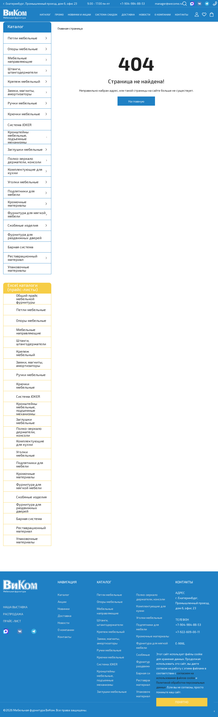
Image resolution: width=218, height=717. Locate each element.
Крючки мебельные (27, 114)
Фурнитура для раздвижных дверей (25, 236)
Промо (59, 14)
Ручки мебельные (27, 103)
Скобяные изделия (27, 225)
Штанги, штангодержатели (27, 70)
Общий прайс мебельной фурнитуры (27, 299)
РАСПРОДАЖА (13, 614)
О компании (163, 14)
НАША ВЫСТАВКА (15, 607)
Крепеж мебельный (27, 81)
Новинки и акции (79, 14)
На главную (136, 101)
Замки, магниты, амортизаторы (27, 92)
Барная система (20, 247)
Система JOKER (20, 125)
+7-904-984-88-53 (132, 3)
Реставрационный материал (27, 257)
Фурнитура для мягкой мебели (27, 214)
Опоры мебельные (27, 49)
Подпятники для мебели (27, 192)
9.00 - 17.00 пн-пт (98, 3)
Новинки (64, 609)
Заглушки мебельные (27, 149)
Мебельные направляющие (27, 59)
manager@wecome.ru (168, 3)
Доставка (128, 14)
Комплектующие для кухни (27, 171)
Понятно (181, 702)
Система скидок (106, 14)
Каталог (45, 14)
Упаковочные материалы (18, 268)
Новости (144, 14)
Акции (62, 601)
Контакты (181, 14)
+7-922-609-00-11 (187, 632)
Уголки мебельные (27, 182)
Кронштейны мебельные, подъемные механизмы (27, 137)
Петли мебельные (27, 38)
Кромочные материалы (27, 203)
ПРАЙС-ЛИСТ (12, 621)
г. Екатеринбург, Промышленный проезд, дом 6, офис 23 (40, 3)
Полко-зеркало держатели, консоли (27, 160)
